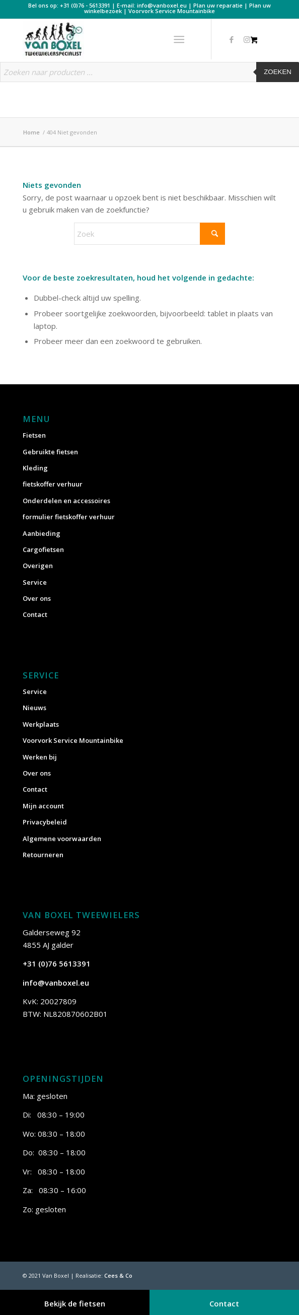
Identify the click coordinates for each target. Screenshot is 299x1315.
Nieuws (34, 707)
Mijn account (43, 805)
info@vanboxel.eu (162, 5)
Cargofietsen (43, 549)
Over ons (37, 598)
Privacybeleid (45, 821)
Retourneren (43, 854)
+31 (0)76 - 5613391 (85, 5)
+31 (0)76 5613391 (57, 963)
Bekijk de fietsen (74, 1303)
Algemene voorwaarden (62, 838)
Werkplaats (41, 724)
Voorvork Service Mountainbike (171, 11)
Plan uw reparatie (218, 5)
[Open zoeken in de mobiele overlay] (149, 77)
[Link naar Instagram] (246, 39)
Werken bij (40, 757)
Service (35, 582)
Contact (35, 614)
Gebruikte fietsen (50, 451)
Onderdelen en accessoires (66, 500)
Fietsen (34, 435)
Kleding (35, 467)
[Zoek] (149, 234)
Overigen (38, 565)
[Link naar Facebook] (231, 39)
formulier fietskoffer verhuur (69, 516)
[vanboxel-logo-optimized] (124, 39)
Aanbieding (41, 533)
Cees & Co (118, 1275)
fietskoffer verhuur (53, 484)
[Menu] (179, 39)
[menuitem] (181, 39)
